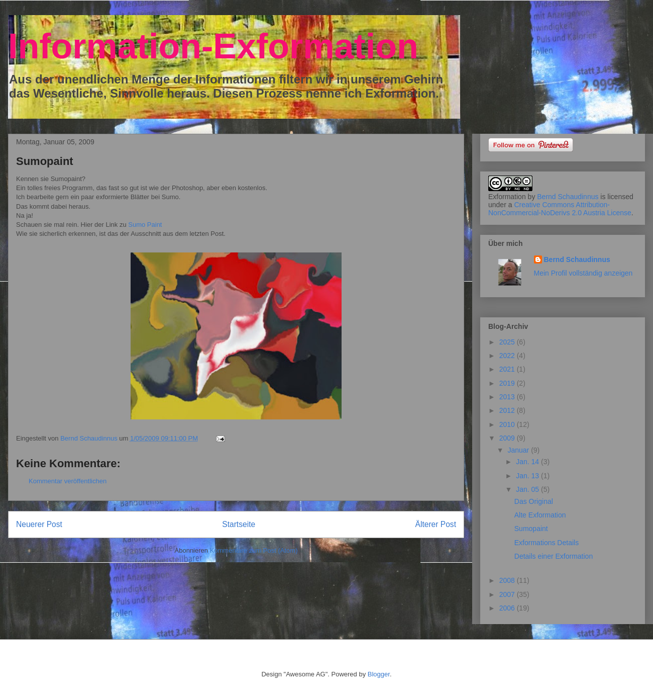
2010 (508, 424)
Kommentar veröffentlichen (67, 481)
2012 (508, 410)
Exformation (507, 197)
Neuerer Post (39, 524)
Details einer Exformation (553, 556)
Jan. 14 (528, 462)
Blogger (379, 674)
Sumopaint (531, 529)
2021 (508, 369)
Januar (519, 450)
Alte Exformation (540, 515)
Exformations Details (546, 543)
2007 (508, 594)
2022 (508, 356)
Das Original (533, 501)
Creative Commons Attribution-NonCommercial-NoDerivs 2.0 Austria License (559, 209)
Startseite (238, 524)
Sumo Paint (144, 224)
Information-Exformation (213, 46)
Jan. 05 (528, 489)
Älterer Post (435, 524)
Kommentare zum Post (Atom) (254, 550)
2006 (508, 608)
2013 (508, 397)
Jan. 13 (528, 476)
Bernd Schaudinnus (567, 197)
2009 (508, 438)
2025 (508, 342)
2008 (508, 580)
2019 (508, 383)
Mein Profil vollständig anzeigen (583, 273)
